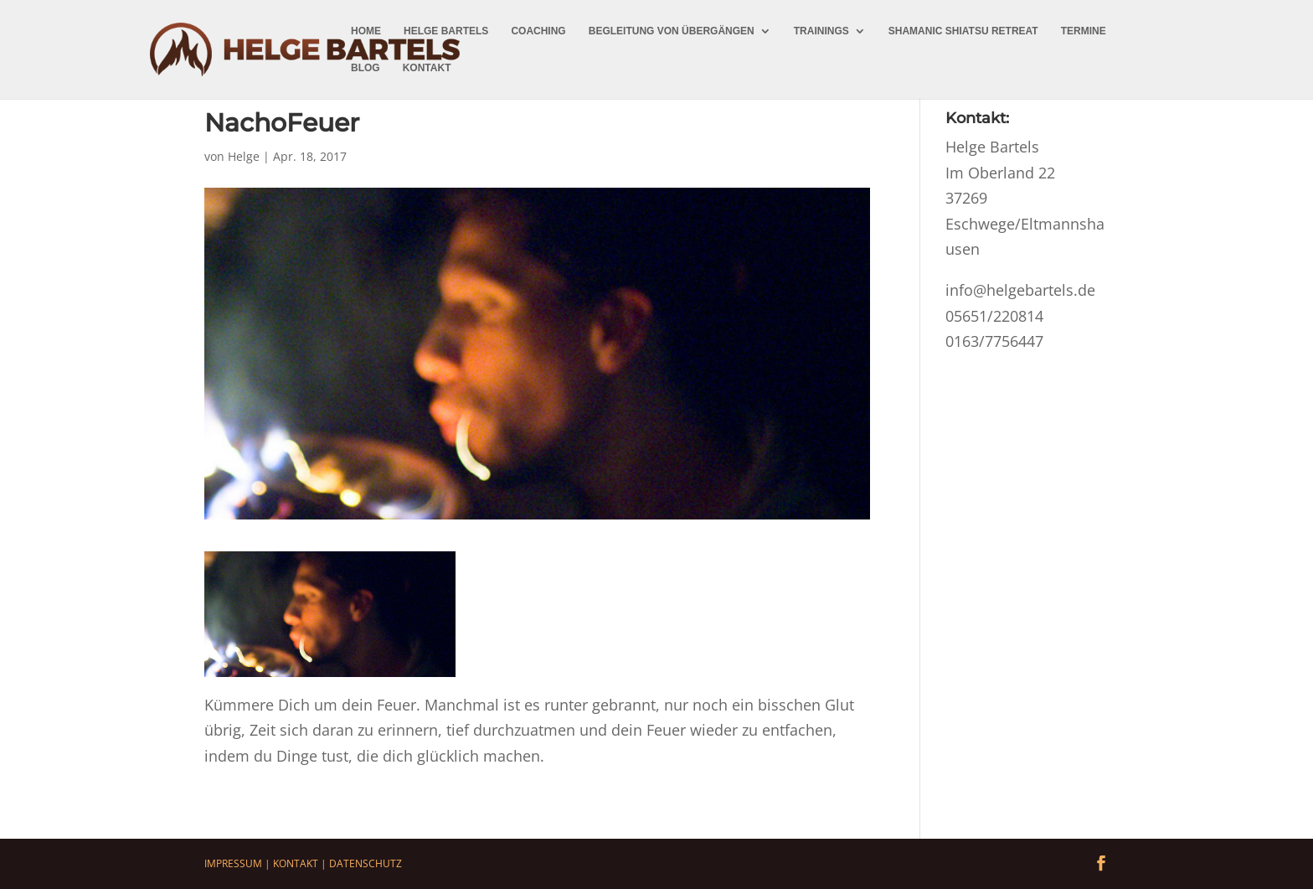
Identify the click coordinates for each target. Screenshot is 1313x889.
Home (366, 31)
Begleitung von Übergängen (671, 31)
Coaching (538, 31)
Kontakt (427, 68)
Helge (244, 156)
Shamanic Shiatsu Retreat (963, 31)
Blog (365, 68)
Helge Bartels (446, 31)
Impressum (233, 863)
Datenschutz (365, 863)
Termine (1083, 31)
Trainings (821, 31)
